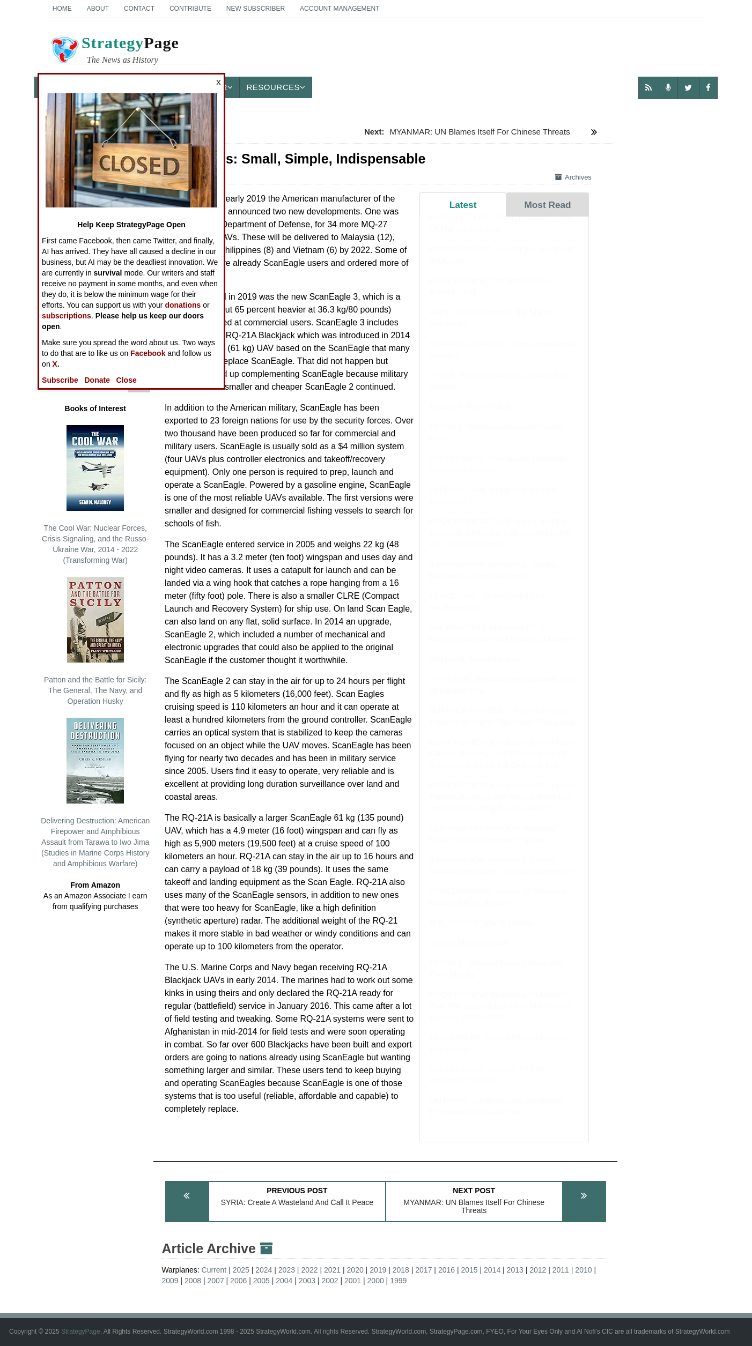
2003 (307, 1280)
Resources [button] (275, 87)
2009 (169, 1280)
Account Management (339, 8)
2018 (401, 1270)
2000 (375, 1280)
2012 (537, 1270)
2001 (352, 1280)
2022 (309, 1270)
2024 (263, 1270)
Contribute (190, 8)
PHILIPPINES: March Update (481, 933)
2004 (284, 1280)
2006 (238, 1280)
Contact (139, 8)
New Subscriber (255, 8)
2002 (329, 1280)
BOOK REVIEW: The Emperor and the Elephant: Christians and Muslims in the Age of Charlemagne (499, 543)
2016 (446, 1270)
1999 (398, 1280)
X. (56, 364)
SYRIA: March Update (468, 953)
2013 (515, 1270)
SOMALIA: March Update (474, 669)
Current (214, 1270)
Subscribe (60, 380)
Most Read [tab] (547, 204)
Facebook (147, 353)
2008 (193, 1280)
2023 (286, 1270)
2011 (560, 1270)
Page (114, 51)
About (98, 8)
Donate (96, 380)
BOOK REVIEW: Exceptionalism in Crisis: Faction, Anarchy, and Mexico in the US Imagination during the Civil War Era (503, 764)
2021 (332, 1270)
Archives (573, 177)
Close (126, 380)
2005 (261, 1280)
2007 (216, 1280)
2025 (241, 1270)
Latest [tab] (463, 204)
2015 (469, 1270)
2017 (423, 1270)
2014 (492, 1270)
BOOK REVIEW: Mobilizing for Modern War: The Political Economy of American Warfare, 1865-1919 (500, 1016)
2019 (378, 1270)
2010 (583, 1270)
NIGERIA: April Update (470, 416)
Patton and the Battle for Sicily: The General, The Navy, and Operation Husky (95, 641)
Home (62, 8)
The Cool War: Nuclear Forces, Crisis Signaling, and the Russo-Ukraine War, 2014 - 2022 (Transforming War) (95, 494)
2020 (355, 1270)
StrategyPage (80, 1331)
